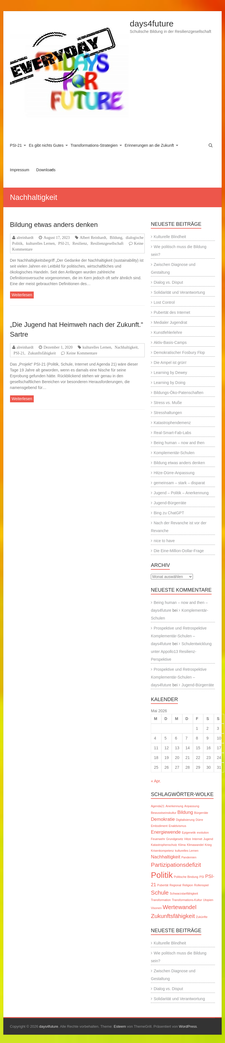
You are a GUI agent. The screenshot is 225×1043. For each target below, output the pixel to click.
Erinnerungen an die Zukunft (149, 145)
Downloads (45, 170)
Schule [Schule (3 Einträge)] (160, 892)
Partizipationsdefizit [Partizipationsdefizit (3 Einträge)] (176, 864)
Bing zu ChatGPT (169, 513)
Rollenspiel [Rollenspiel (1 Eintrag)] (201, 885)
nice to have (164, 540)
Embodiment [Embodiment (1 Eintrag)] (159, 825)
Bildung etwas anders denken (54, 224)
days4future (152, 23)
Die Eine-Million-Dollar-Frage (179, 551)
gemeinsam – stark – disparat (179, 483)
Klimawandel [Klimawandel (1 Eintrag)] (195, 844)
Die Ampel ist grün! (170, 362)
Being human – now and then (179, 442)
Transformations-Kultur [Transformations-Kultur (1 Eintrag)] (187, 900)
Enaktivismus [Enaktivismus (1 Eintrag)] (177, 825)
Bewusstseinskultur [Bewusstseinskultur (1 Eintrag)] (163, 812)
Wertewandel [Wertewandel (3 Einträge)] (179, 907)
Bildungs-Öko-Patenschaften (178, 392)
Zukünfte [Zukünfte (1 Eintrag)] (201, 917)
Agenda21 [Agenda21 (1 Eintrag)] (157, 806)
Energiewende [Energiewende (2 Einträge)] (166, 832)
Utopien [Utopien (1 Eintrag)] (208, 900)
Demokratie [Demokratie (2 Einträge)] (163, 819)
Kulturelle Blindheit (170, 236)
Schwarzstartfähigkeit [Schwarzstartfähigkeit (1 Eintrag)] (184, 893)
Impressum (19, 170)
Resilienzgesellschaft (107, 243)
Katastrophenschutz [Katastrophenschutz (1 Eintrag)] (164, 844)
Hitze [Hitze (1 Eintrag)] (187, 839)
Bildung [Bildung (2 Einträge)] (185, 812)
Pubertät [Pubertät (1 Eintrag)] (162, 885)
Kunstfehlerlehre (168, 332)
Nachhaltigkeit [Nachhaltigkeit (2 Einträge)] (165, 857)
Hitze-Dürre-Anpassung (174, 473)
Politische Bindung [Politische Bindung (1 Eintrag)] (186, 876)
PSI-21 (16, 145)
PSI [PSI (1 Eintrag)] (201, 876)
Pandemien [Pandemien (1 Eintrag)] (188, 857)
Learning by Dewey (170, 372)
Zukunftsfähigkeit (42, 353)
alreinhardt (25, 237)
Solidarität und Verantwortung (179, 292)
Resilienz (79, 243)
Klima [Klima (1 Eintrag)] (182, 844)
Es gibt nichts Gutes (46, 145)
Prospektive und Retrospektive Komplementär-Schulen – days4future (179, 636)
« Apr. (156, 781)
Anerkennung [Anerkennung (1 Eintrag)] (174, 806)
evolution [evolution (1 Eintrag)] (203, 832)
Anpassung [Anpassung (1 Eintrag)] (191, 806)
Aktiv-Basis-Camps (170, 342)
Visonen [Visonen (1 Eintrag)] (156, 908)
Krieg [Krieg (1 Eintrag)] (208, 844)
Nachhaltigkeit (126, 347)
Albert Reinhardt (93, 237)
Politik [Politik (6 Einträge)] (162, 875)
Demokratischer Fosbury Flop (179, 352)
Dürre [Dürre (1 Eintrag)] (199, 819)
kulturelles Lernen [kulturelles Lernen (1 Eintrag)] (186, 850)
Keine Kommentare (81, 353)
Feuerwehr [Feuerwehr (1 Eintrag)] (158, 839)
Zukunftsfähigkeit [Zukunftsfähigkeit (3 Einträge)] (173, 916)
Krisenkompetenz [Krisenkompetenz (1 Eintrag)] (162, 850)
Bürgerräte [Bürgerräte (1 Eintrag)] (201, 812)
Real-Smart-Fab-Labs (172, 432)
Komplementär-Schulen (174, 453)
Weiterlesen (22, 295)
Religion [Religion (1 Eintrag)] (187, 885)
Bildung (116, 237)
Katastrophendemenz (172, 422)
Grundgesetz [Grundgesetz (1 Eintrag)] (174, 839)
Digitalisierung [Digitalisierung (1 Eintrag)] (185, 819)
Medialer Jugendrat (170, 322)
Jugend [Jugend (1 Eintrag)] (208, 839)
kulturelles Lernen (40, 243)
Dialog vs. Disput (168, 282)
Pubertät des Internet (172, 312)
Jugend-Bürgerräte (170, 503)
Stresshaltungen (168, 412)
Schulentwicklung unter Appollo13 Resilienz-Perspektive (181, 652)
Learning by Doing (169, 382)
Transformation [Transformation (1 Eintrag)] (161, 900)
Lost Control (164, 302)
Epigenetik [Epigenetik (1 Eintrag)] (189, 832)
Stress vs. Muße (168, 402)
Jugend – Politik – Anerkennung (181, 493)
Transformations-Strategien (94, 145)
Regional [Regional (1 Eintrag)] (175, 885)
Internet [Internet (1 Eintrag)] (197, 839)
